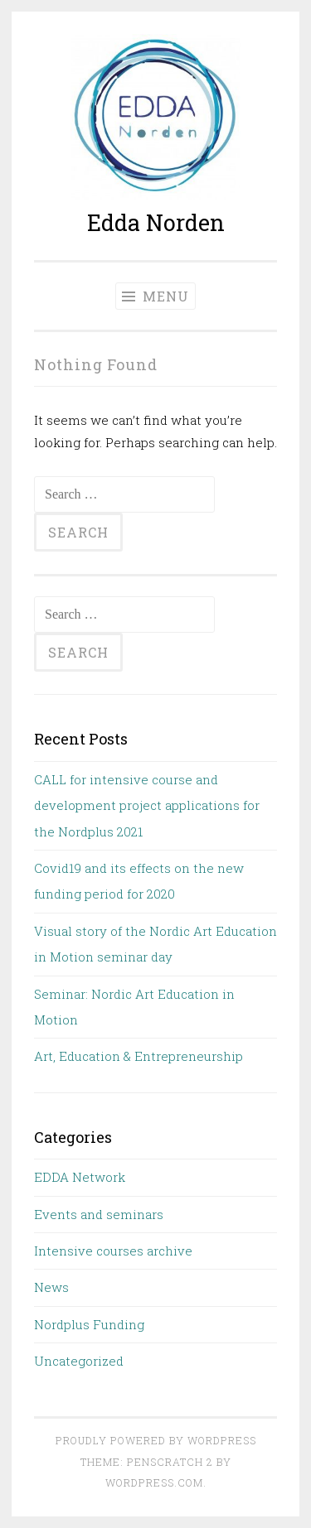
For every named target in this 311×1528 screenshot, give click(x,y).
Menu (155, 296)
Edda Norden (156, 222)
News (51, 1287)
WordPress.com (154, 1482)
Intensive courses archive (113, 1250)
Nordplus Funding (89, 1324)
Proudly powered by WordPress (156, 1440)
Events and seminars (98, 1214)
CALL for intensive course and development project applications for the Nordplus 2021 (147, 805)
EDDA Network (79, 1177)
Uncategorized (79, 1360)
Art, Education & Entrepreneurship (138, 1056)
